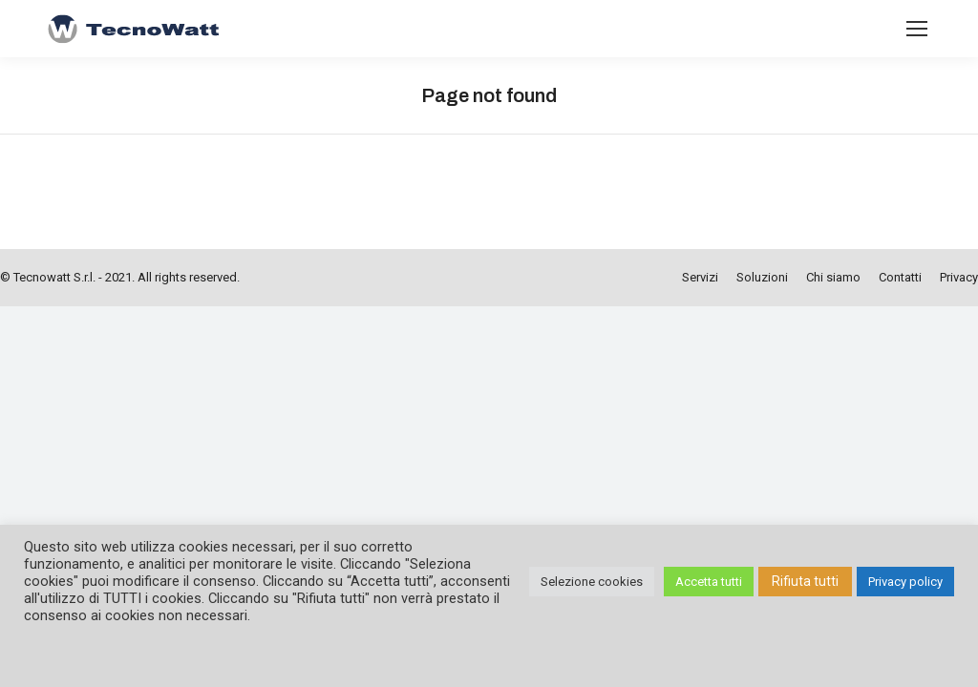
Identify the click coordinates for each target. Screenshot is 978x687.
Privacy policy (905, 581)
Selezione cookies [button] (592, 581)
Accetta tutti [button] (708, 581)
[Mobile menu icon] (917, 28)
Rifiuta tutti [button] (805, 581)
